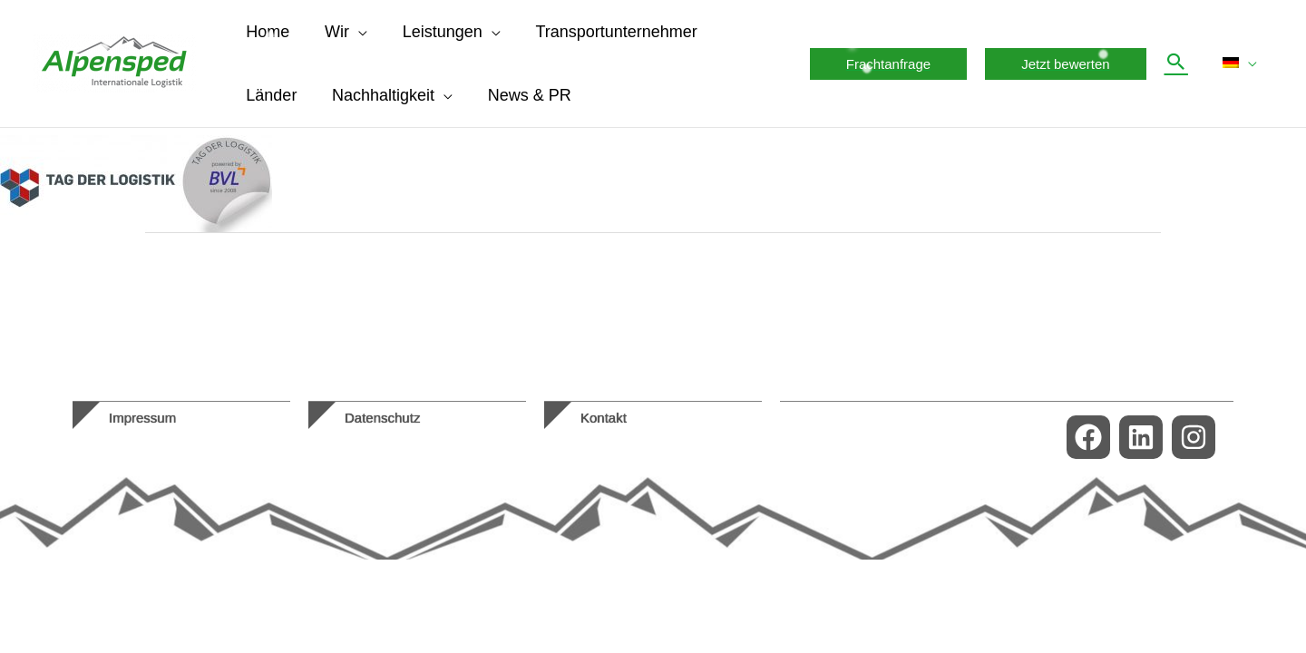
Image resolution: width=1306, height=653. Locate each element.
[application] (355, 31)
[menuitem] (1242, 63)
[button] (892, 64)
